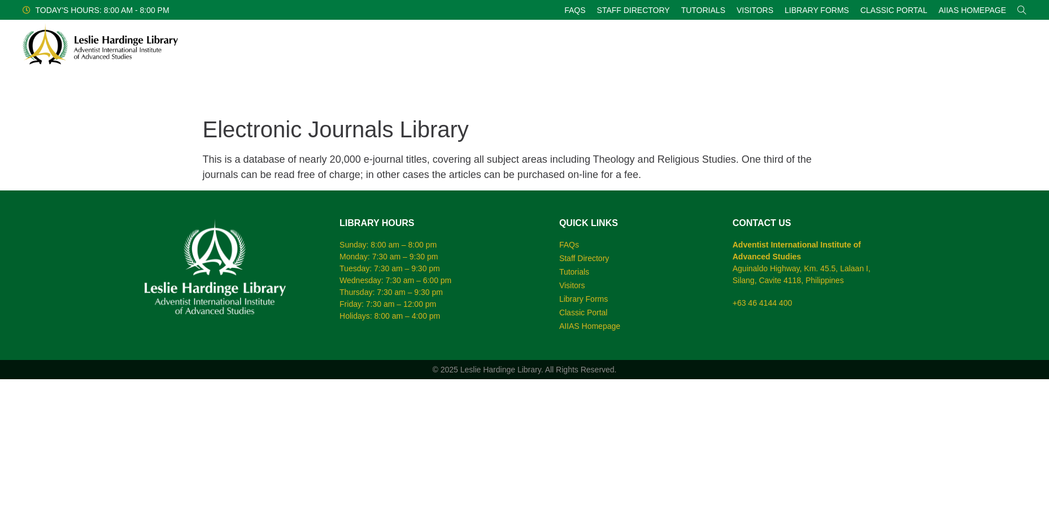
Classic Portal (894, 10)
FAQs (574, 10)
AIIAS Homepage (972, 10)
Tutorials (703, 10)
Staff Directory (633, 10)
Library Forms (817, 10)
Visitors (755, 10)
